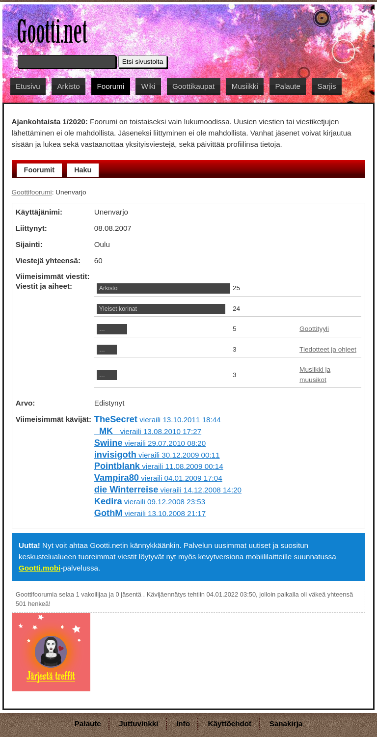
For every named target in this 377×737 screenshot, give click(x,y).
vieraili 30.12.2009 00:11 (157, 455)
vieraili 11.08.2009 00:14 (158, 466)
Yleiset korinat (118, 308)
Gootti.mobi (39, 568)
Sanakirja (286, 723)
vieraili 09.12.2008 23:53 (149, 501)
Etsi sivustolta (142, 61)
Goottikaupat (193, 86)
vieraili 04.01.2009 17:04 (158, 478)
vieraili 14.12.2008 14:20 (168, 490)
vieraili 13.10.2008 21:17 (150, 513)
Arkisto (68, 86)
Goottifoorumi (32, 192)
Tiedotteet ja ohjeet (327, 349)
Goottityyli (314, 328)
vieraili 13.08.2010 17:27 (147, 431)
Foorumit (39, 170)
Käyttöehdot (230, 723)
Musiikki (245, 86)
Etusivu (28, 86)
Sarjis (327, 86)
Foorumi (110, 86)
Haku (82, 170)
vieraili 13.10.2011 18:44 (157, 419)
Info (183, 723)
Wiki (148, 86)
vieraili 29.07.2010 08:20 (150, 443)
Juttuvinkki (138, 723)
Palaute (287, 86)
